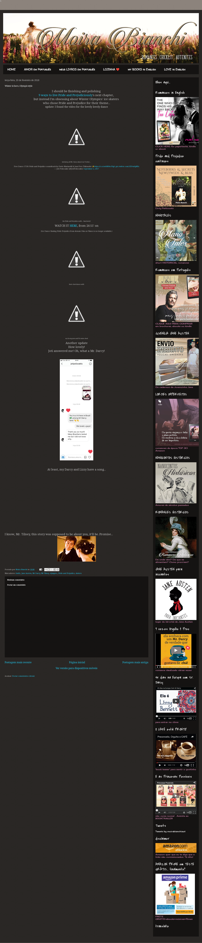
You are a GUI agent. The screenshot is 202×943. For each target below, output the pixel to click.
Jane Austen (26, 573)
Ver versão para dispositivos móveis (76, 668)
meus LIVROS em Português (77, 69)
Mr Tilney (45, 573)
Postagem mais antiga (135, 662)
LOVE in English (174, 69)
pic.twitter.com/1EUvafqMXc (127, 166)
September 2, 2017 (91, 169)
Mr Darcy (36, 573)
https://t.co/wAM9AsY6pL (104, 166)
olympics (53, 573)
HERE (73, 225)
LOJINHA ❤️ (111, 69)
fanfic (18, 573)
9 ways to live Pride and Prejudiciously (65, 95)
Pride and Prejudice (66, 573)
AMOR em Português (37, 69)
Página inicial (77, 662)
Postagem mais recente (18, 662)
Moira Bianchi (22, 570)
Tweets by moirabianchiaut (170, 831)
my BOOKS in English (142, 69)
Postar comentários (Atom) (23, 676)
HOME (11, 69)
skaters (79, 573)
